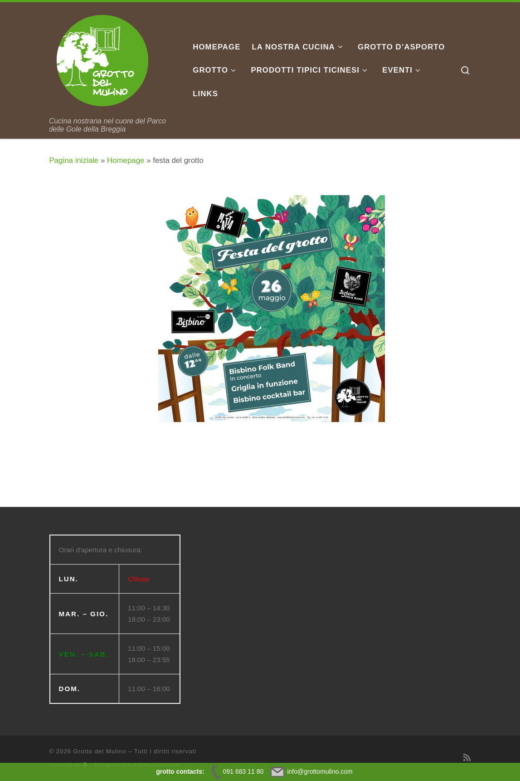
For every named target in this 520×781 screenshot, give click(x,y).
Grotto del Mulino (99, 751)
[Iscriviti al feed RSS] (467, 758)
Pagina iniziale (74, 160)
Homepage (125, 160)
